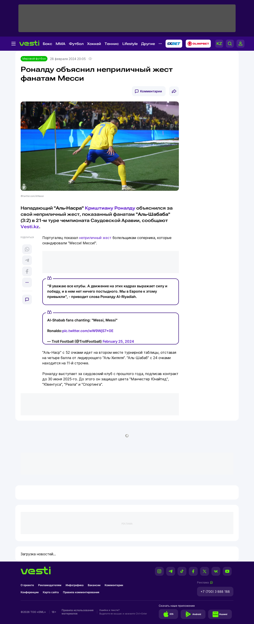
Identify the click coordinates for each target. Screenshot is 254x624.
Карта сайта (51, 592)
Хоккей (94, 44)
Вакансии (94, 585)
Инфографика (75, 585)
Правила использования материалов (78, 611)
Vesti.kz (30, 226)
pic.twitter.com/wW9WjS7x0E (87, 331)
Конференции (30, 592)
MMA (60, 44)
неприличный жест (95, 237)
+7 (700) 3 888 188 (215, 591)
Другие (148, 44)
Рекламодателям (49, 585)
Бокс (47, 44)
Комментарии (151, 91)
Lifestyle (130, 44)
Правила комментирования (81, 592)
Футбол (76, 44)
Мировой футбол (34, 58)
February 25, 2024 (118, 341)
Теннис (112, 44)
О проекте (27, 585)
